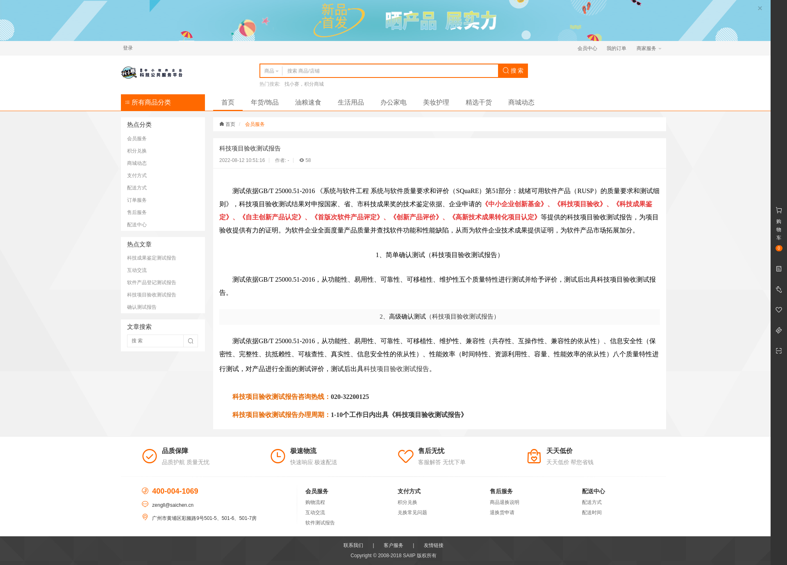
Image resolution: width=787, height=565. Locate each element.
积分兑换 (137, 151)
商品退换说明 (504, 502)
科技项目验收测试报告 (151, 295)
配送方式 (137, 188)
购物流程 (315, 502)
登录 (128, 48)
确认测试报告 (142, 307)
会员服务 (137, 138)
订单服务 (137, 200)
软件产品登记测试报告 (151, 282)
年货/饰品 (265, 102)
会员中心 (587, 48)
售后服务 (137, 212)
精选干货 (479, 102)
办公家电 (393, 102)
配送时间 (592, 512)
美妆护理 (436, 102)
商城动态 (521, 102)
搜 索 (513, 70)
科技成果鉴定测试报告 (151, 258)
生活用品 (351, 102)
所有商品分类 (148, 102)
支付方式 (137, 175)
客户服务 (393, 545)
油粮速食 (308, 102)
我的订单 (616, 48)
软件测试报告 (320, 523)
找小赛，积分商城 (304, 84)
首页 (227, 102)
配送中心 (137, 225)
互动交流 (137, 270)
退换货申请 (502, 512)
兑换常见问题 (412, 512)
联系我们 (353, 545)
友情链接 (434, 545)
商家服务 (649, 48)
